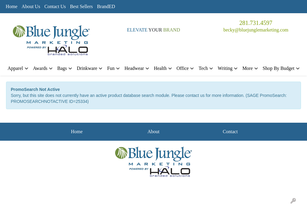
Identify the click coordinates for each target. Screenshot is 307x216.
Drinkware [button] (87, 68)
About (153, 131)
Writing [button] (225, 68)
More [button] (247, 68)
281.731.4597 (255, 23)
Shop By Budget (278, 68)
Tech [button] (203, 68)
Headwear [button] (134, 68)
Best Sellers (81, 6)
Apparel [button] (15, 68)
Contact (230, 131)
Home (11, 6)
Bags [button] (62, 68)
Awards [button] (40, 68)
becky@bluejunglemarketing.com (255, 29)
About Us (31, 6)
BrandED (106, 6)
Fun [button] (111, 68)
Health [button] (160, 68)
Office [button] (183, 68)
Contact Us (55, 6)
